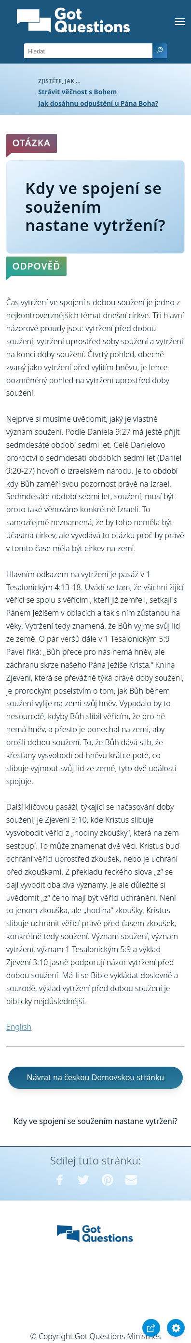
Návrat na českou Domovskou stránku (95, 1077)
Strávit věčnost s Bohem (77, 91)
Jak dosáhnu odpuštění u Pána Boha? (98, 103)
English (18, 1026)
